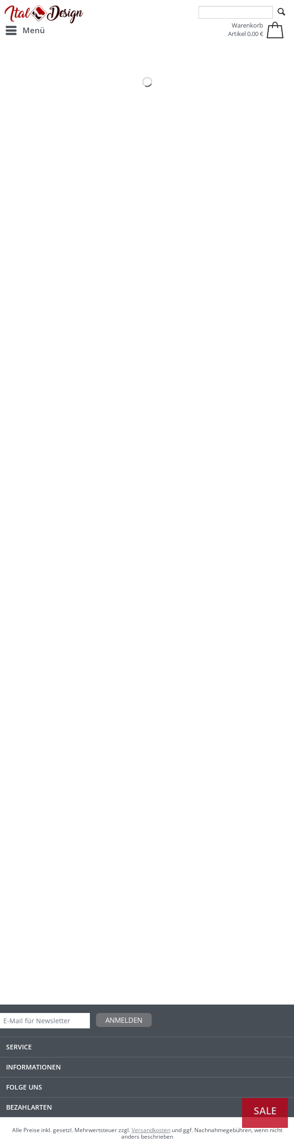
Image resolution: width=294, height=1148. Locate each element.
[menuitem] (25, 30)
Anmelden (123, 1020)
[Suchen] (281, 12)
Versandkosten (151, 1130)
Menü (25, 29)
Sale (265, 1110)
